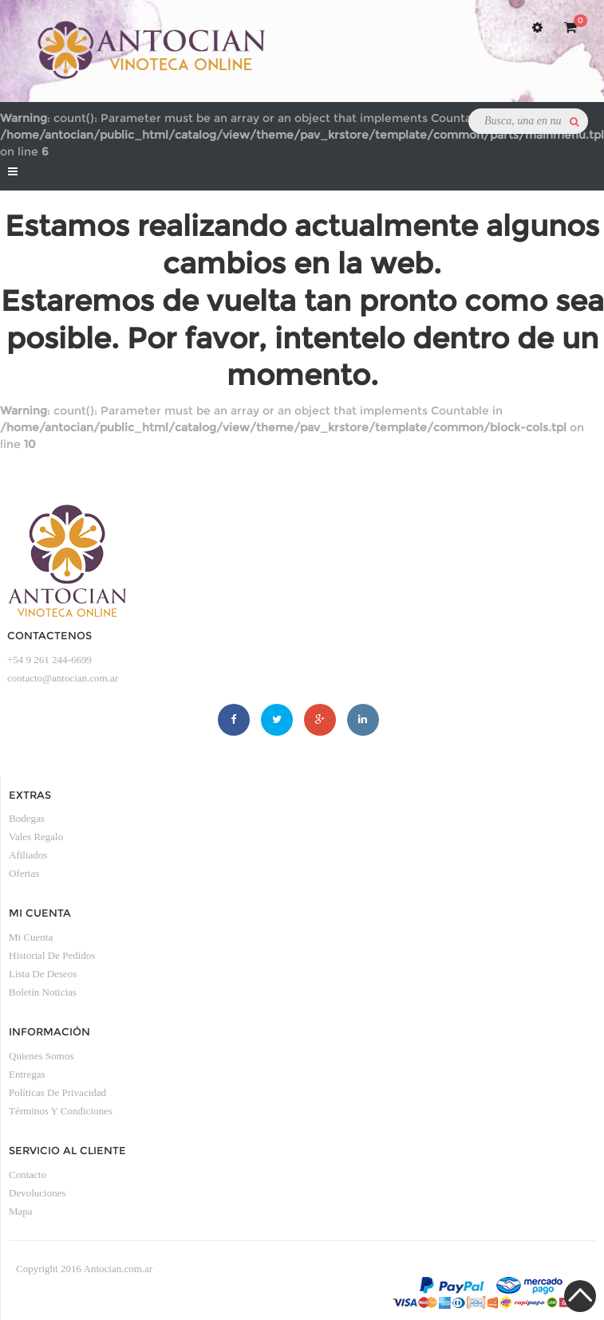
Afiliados (28, 855)
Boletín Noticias (43, 992)
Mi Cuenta (31, 937)
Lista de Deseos (43, 974)
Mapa (21, 1211)
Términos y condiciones (61, 1111)
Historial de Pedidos (52, 955)
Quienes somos (41, 1056)
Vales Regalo (36, 837)
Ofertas (24, 873)
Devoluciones (37, 1193)
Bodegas (27, 818)
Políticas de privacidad (57, 1092)
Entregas (27, 1074)
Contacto (27, 1175)
